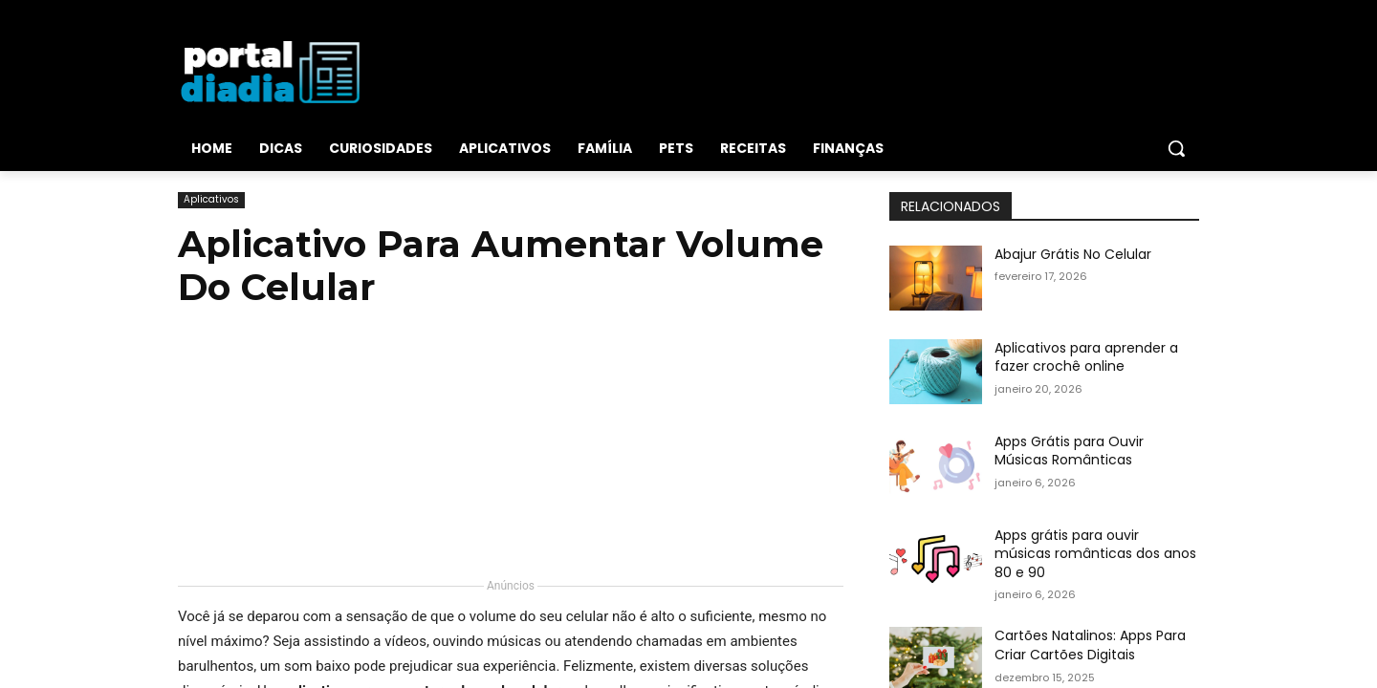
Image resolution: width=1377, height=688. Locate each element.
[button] (1176, 148)
